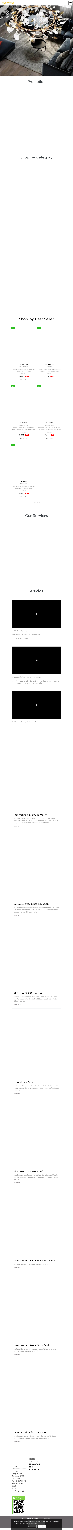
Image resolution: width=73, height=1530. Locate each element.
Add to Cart (24, 380)
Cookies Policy (33, 1523)
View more (17, 826)
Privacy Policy (21, 1523)
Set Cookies (31, 1527)
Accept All (42, 1527)
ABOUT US (33, 1461)
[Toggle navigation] (70, 3)
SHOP (31, 1467)
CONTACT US (35, 1469)
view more (36, 503)
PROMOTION (34, 1464)
